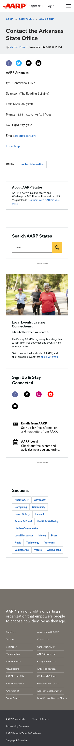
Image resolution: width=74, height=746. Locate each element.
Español (39, 514)
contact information (32, 164)
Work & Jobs (54, 550)
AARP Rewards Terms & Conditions (23, 733)
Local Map (13, 146)
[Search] (57, 247)
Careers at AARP (45, 646)
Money (42, 535)
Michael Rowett (18, 47)
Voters (38, 550)
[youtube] (50, 394)
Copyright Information (16, 740)
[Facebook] (9, 63)
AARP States (26, 19)
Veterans (49, 542)
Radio (18, 542)
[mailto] (15, 406)
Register (34, 5)
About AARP (46, 19)
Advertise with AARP (48, 631)
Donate (10, 639)
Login (50, 6)
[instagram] (39, 394)
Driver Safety (22, 514)
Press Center (13, 698)
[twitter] (27, 394)
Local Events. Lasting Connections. (28, 324)
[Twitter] (19, 63)
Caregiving (21, 507)
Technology (32, 542)
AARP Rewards (14, 661)
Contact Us (43, 639)
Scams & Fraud (23, 521)
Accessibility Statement (17, 726)
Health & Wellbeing (47, 521)
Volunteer (11, 646)
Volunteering (22, 550)
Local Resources (24, 535)
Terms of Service (40, 719)
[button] (68, 5)
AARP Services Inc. (47, 654)
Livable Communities (26, 528)
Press (54, 535)
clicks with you (49, 357)
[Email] (29, 63)
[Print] (38, 63)
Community (38, 507)
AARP (9, 19)
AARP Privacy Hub (15, 719)
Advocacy (40, 500)
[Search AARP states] (32, 247)
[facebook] (15, 394)
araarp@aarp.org (25, 136)
